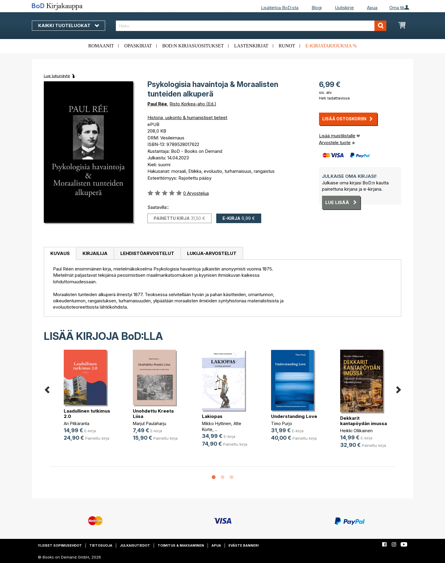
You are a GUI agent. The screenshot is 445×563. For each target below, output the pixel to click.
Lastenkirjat (251, 45)
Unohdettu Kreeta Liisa (153, 413)
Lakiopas (212, 416)
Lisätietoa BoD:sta (279, 7)
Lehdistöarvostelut (147, 253)
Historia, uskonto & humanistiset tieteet (187, 117)
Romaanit (101, 45)
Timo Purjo (281, 423)
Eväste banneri (243, 545)
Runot (287, 45)
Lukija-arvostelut (211, 253)
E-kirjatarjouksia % (331, 45)
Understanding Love (294, 416)
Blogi (317, 7)
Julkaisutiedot (135, 545)
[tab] (60, 253)
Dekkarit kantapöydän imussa (363, 420)
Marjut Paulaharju (149, 423)
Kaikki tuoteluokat (68, 25)
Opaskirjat (138, 45)
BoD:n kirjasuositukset (193, 45)
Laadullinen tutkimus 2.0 (87, 413)
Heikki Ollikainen (356, 430)
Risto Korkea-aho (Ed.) (192, 104)
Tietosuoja (100, 545)
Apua (372, 7)
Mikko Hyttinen (216, 423)
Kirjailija (95, 253)
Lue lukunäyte (57, 75)
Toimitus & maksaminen (181, 545)
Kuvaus (60, 253)
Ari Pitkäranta (76, 423)
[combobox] (251, 26)
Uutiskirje (344, 7)
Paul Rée (157, 104)
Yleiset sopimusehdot (60, 545)
